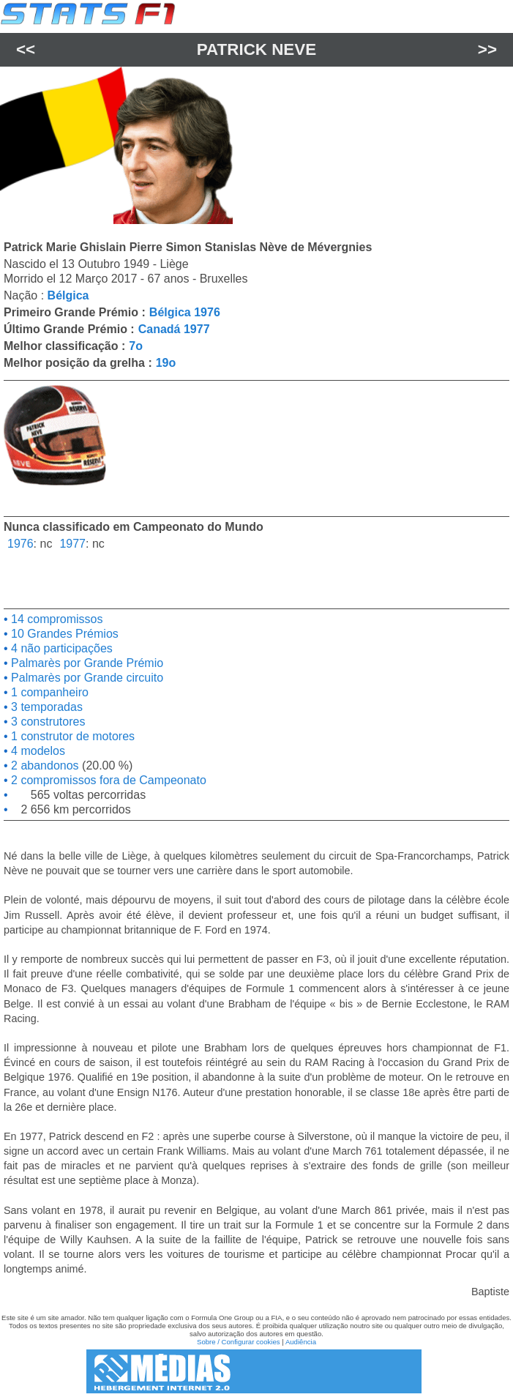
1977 (72, 543)
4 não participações (60, 648)
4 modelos (36, 751)
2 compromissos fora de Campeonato (107, 780)
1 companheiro (48, 692)
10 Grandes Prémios (63, 633)
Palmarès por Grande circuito (86, 677)
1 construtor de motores (71, 736)
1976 (20, 543)
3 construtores (47, 721)
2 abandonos (43, 765)
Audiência (300, 1342)
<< (25, 49)
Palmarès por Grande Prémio (86, 663)
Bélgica (68, 295)
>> (487, 49)
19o (166, 363)
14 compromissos (55, 619)
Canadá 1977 (174, 329)
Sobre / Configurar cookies (238, 1342)
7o (136, 346)
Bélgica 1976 (184, 312)
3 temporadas (45, 707)
